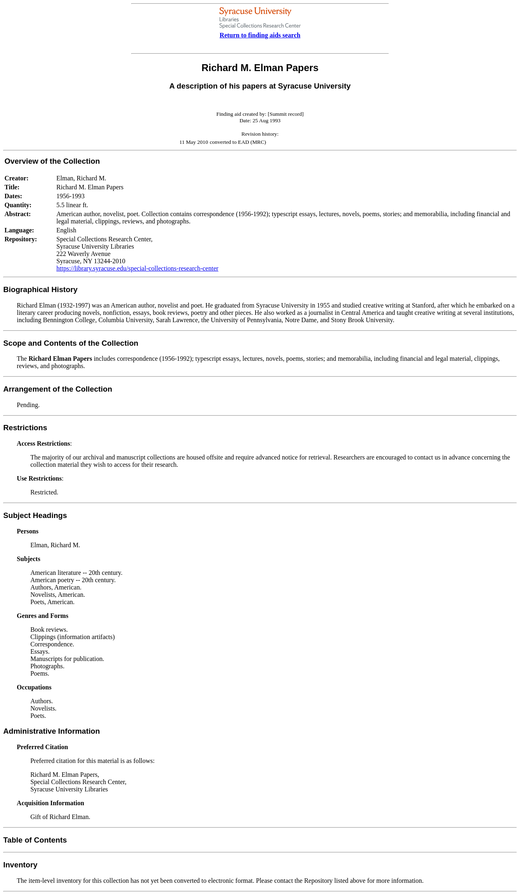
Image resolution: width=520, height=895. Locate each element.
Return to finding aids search (260, 35)
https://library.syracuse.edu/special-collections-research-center (137, 268)
